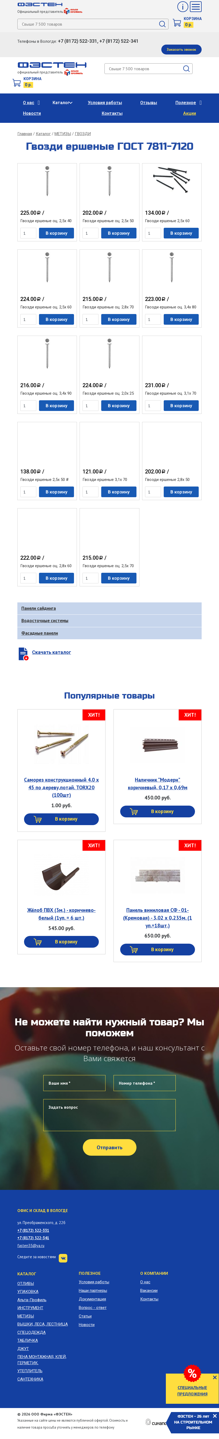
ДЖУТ (23, 1348)
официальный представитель (50, 72)
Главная (24, 133)
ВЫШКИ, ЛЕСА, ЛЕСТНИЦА (42, 1324)
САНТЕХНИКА (30, 1379)
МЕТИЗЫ (62, 133)
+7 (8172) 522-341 (33, 1237)
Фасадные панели (39, 633)
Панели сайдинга (38, 608)
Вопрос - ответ (93, 1307)
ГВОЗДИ (83, 133)
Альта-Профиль (31, 1299)
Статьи (85, 1316)
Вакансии (149, 1290)
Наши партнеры (93, 1290)
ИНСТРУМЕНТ (30, 1307)
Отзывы (148, 102)
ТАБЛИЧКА (27, 1340)
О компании (154, 1273)
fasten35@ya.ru (30, 1245)
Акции (189, 113)
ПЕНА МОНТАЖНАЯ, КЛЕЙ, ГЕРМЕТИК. (42, 1359)
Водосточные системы (44, 621)
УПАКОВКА (27, 1291)
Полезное (185, 102)
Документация (92, 1299)
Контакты (112, 113)
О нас (28, 102)
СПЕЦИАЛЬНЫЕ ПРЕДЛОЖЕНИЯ (192, 1391)
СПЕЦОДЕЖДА (31, 1332)
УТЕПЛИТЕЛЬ (29, 1371)
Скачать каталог (51, 652)
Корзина (193, 19)
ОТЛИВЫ (25, 1283)
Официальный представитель (49, 11)
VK (63, 1258)
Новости (32, 113)
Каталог (61, 102)
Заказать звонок (181, 49)
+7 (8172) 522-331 (33, 1230)
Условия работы (105, 102)
